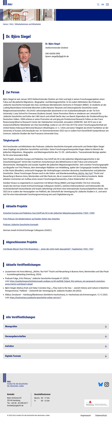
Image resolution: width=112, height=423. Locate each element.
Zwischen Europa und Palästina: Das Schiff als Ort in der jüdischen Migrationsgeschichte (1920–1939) (49, 213)
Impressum (86, 415)
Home (5, 24)
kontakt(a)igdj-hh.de (15, 405)
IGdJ (11, 24)
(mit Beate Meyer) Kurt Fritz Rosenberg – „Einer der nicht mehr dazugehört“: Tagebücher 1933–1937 (48, 249)
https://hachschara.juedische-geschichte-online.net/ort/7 (35, 297)
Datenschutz (101, 415)
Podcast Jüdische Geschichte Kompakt (20, 224)
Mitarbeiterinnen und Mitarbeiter (28, 24)
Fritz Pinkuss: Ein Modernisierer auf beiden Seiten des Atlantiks (31, 219)
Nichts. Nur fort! (85, 173)
